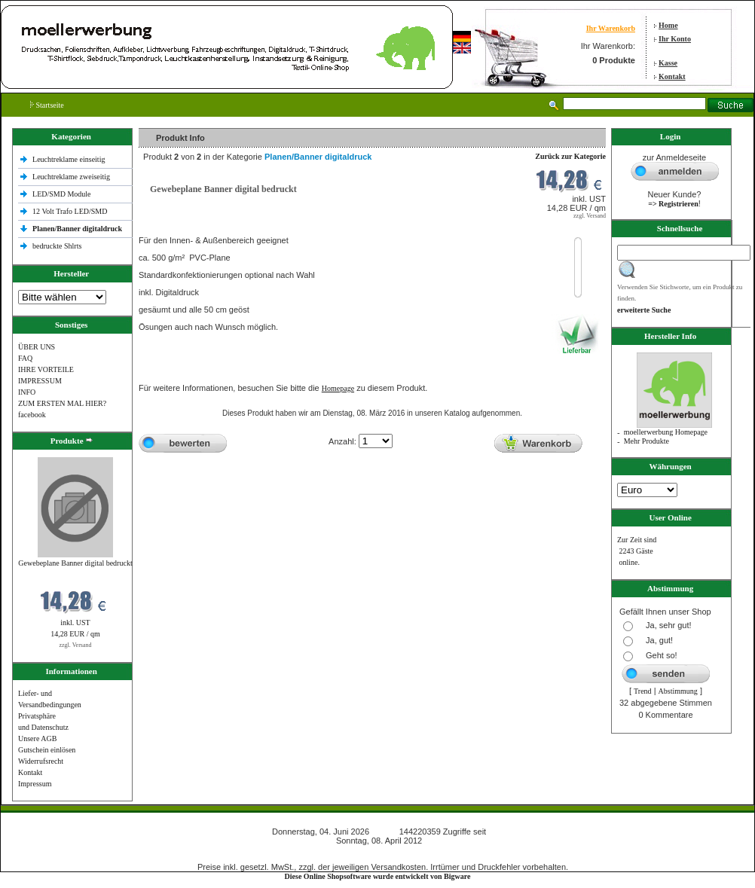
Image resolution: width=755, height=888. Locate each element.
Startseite (47, 105)
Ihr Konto (675, 39)
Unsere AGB (37, 738)
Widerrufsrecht (40, 761)
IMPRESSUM (40, 381)
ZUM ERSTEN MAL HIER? (62, 403)
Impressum (34, 784)
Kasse (668, 63)
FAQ (25, 358)
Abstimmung (678, 691)
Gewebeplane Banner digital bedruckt (75, 563)
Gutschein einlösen (46, 750)
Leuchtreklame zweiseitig (72, 176)
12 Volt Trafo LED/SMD (69, 211)
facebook (32, 414)
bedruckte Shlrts (56, 246)
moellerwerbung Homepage (666, 432)
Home (668, 25)
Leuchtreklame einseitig (69, 159)
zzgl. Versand (76, 645)
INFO (26, 392)
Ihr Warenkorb (610, 28)
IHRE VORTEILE (46, 369)
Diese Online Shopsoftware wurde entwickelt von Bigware (378, 876)
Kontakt (672, 76)
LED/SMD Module (61, 194)
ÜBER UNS (36, 347)
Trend (643, 691)
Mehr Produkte (646, 441)
